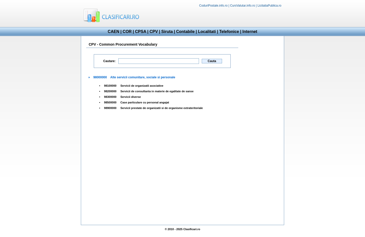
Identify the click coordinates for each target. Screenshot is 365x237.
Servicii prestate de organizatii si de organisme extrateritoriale (161, 108)
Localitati (207, 31)
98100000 (110, 85)
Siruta (167, 31)
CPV (154, 31)
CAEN (113, 31)
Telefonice (229, 31)
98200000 (110, 91)
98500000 (110, 102)
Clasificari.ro (191, 229)
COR (127, 31)
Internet (249, 31)
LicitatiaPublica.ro (269, 5)
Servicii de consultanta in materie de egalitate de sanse (157, 91)
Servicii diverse (130, 96)
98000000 (100, 77)
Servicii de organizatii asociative (141, 85)
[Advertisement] (224, 16)
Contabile (185, 31)
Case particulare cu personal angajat (144, 102)
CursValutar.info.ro (242, 5)
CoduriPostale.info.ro (213, 5)
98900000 (110, 108)
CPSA (140, 31)
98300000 (110, 96)
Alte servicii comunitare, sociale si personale (142, 77)
